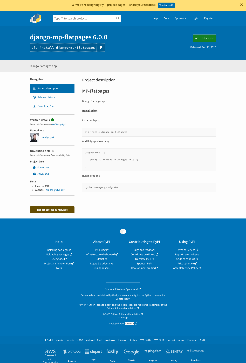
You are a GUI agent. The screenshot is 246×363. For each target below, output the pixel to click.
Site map (123, 317)
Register (209, 18)
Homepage (41, 167)
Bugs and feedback (144, 250)
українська (110, 340)
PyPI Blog (100, 250)
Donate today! (123, 299)
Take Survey (165, 5)
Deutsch (133, 340)
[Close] (241, 4)
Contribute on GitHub (143, 254)
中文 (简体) (145, 340)
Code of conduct (185, 259)
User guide (57, 259)
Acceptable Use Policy (185, 268)
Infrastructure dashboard (100, 254)
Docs (166, 18)
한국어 (203, 340)
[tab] (52, 88)
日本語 (80, 340)
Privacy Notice (186, 263)
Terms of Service (185, 250)
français (69, 340)
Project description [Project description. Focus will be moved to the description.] (46, 88)
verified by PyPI (59, 124)
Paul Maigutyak (53, 190)
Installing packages (58, 250)
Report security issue (187, 254)
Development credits (143, 268)
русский (171, 340)
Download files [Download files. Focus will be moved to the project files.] (44, 106)
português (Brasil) (94, 340)
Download (41, 174)
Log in (195, 18)
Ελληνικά (122, 340)
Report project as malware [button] (52, 210)
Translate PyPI (143, 259)
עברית (181, 340)
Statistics (102, 259)
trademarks (154, 305)
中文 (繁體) (159, 340)
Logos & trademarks (101, 263)
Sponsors (180, 18)
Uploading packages (57, 254)
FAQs (59, 268)
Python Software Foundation (121, 308)
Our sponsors (102, 268)
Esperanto (191, 340)
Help (155, 18)
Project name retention (57, 263)
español (59, 340)
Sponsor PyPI (144, 263)
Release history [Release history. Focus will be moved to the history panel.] (44, 97)
